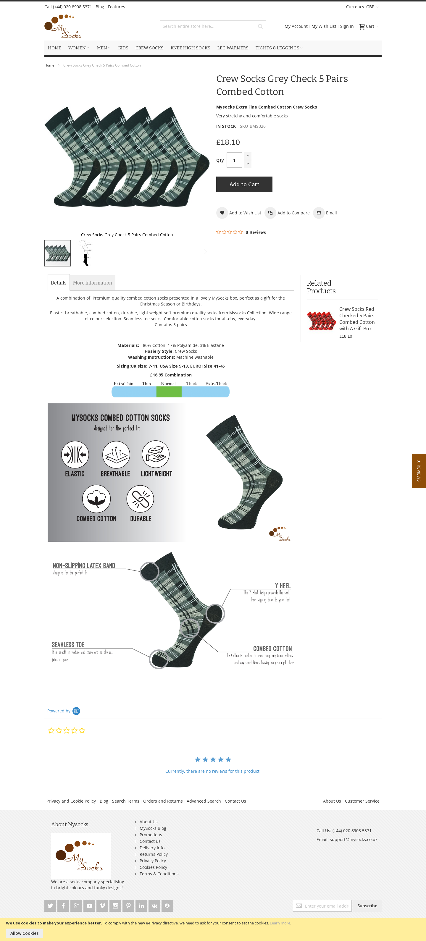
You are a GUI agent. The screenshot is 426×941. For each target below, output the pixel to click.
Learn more (280, 923)
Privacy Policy (153, 861)
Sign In (347, 26)
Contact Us (235, 801)
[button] (198, 156)
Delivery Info (152, 848)
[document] (213, 929)
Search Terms (125, 801)
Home (49, 65)
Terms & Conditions (159, 874)
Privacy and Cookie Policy (71, 801)
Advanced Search (204, 801)
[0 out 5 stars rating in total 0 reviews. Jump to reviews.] (241, 232)
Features (116, 6)
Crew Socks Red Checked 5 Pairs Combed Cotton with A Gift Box (357, 319)
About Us (332, 801)
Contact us (150, 841)
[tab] (59, 283)
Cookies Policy (153, 867)
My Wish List (324, 26)
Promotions (151, 834)
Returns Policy (154, 854)
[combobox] (213, 26)
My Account (296, 26)
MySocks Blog (153, 828)
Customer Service (362, 801)
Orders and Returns (163, 801)
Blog (100, 6)
